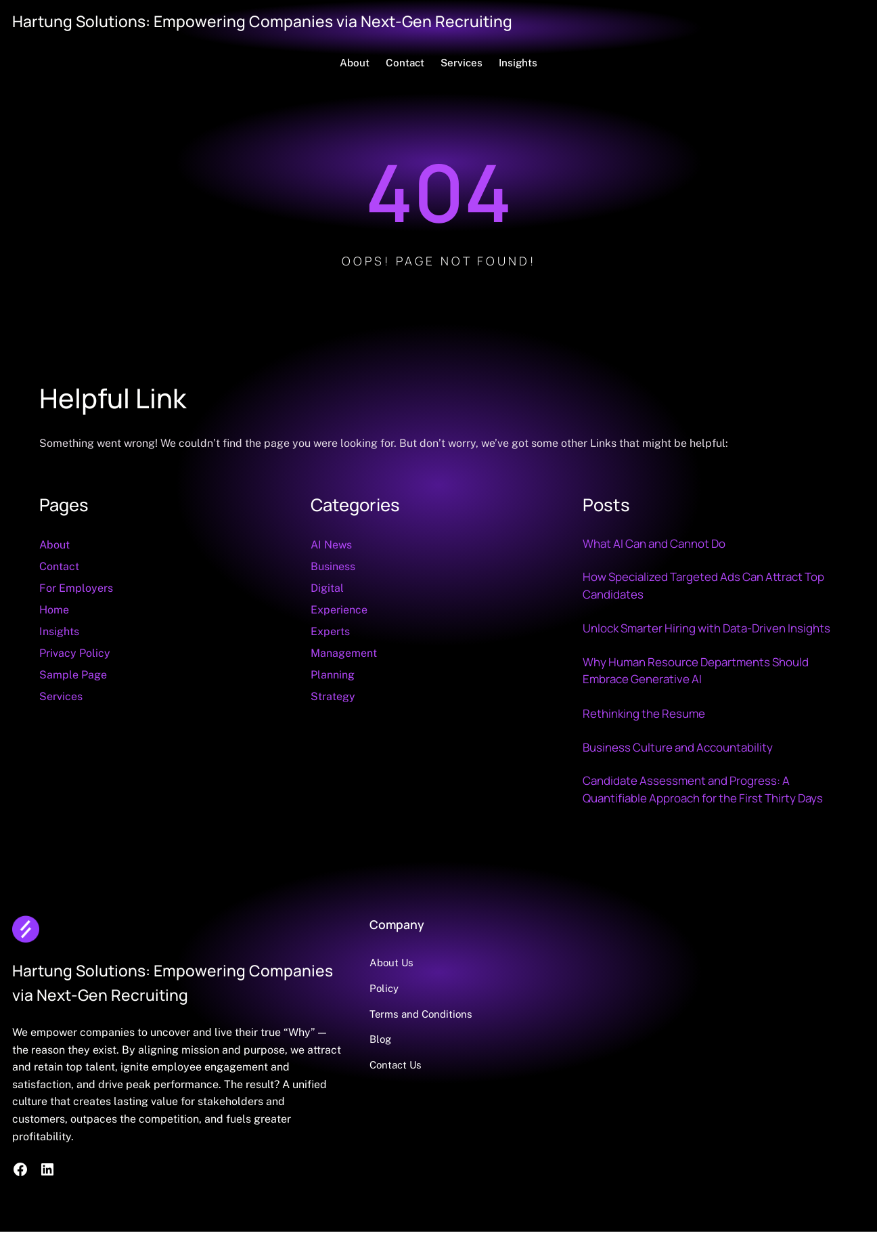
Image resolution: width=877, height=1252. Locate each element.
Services (61, 696)
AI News (331, 544)
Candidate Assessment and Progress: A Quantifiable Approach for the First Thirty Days (707, 810)
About (54, 544)
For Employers (76, 588)
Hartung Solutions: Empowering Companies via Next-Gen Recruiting (268, 21)
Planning (333, 674)
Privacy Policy (74, 653)
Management (344, 653)
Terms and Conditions (432, 1035)
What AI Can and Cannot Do (658, 543)
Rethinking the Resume (645, 733)
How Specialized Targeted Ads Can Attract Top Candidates (708, 586)
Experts (330, 631)
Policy (395, 1009)
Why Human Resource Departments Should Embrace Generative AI (699, 690)
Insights (59, 631)
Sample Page (73, 674)
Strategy (333, 696)
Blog (391, 1060)
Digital (327, 588)
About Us (403, 983)
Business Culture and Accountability (681, 767)
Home (54, 609)
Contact (59, 566)
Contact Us (407, 1086)
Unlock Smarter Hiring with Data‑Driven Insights (688, 638)
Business (333, 566)
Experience (339, 609)
